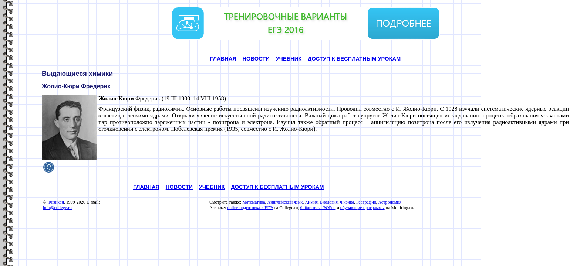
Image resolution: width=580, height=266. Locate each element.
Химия (311, 202)
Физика (347, 202)
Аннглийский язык (285, 202)
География (366, 202)
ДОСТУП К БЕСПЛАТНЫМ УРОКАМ (354, 59)
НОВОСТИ (256, 59)
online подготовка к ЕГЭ (250, 207)
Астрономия (389, 202)
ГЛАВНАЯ (223, 59)
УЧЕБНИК (288, 59)
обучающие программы (362, 207)
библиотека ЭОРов (317, 207)
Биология (329, 202)
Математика (253, 202)
